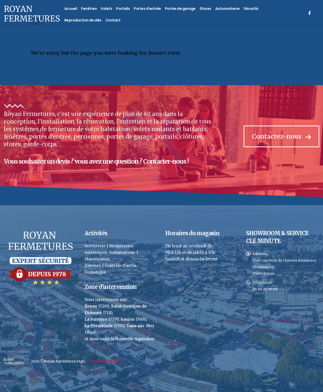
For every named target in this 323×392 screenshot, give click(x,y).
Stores (205, 8)
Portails (123, 8)
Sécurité (251, 8)
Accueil (70, 8)
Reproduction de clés (82, 20)
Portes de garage (180, 8)
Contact (113, 20)
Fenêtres (89, 8)
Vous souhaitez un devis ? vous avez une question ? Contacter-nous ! (95, 161)
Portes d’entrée (147, 8)
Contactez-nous (282, 136)
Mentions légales (104, 361)
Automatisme (227, 8)
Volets (106, 8)
